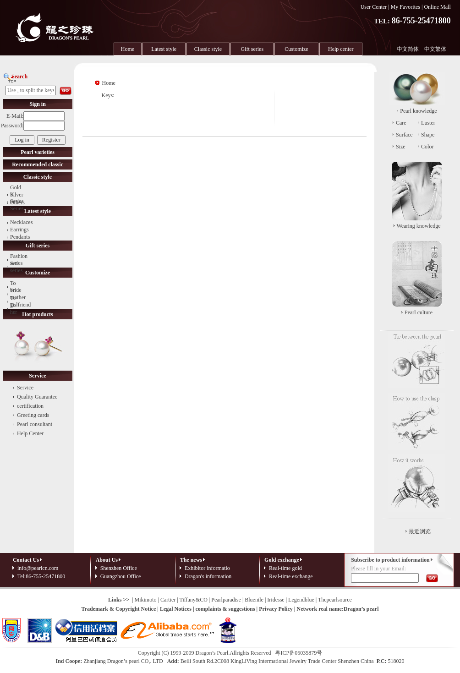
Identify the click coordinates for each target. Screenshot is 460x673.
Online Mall (437, 7)
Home (127, 49)
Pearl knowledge (418, 111)
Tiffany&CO (193, 599)
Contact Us (28, 560)
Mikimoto (146, 599)
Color (427, 146)
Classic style (208, 49)
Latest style (163, 49)
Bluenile (254, 599)
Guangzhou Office (120, 576)
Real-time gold (285, 568)
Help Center (30, 433)
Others (17, 202)
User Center (374, 7)
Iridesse (275, 599)
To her (13, 308)
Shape (427, 134)
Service (25, 387)
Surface (404, 134)
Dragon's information (208, 576)
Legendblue (301, 599)
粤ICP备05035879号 (298, 653)
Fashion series (18, 259)
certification (30, 406)
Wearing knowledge (419, 226)
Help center (341, 49)
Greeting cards (33, 415)
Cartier (167, 599)
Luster (428, 123)
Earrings (19, 229)
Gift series (252, 49)
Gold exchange (281, 560)
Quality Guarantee (37, 397)
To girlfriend (20, 301)
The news (191, 560)
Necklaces (21, 222)
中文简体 (408, 49)
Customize (296, 49)
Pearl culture (419, 312)
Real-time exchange (291, 576)
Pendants (20, 237)
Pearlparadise (226, 599)
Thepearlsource (335, 599)
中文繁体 (435, 49)
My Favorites (405, 7)
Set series (16, 267)
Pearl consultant (34, 424)
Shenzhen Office (118, 568)
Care (401, 123)
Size (400, 146)
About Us (109, 560)
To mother (18, 294)
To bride (16, 286)
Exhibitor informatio (207, 568)
